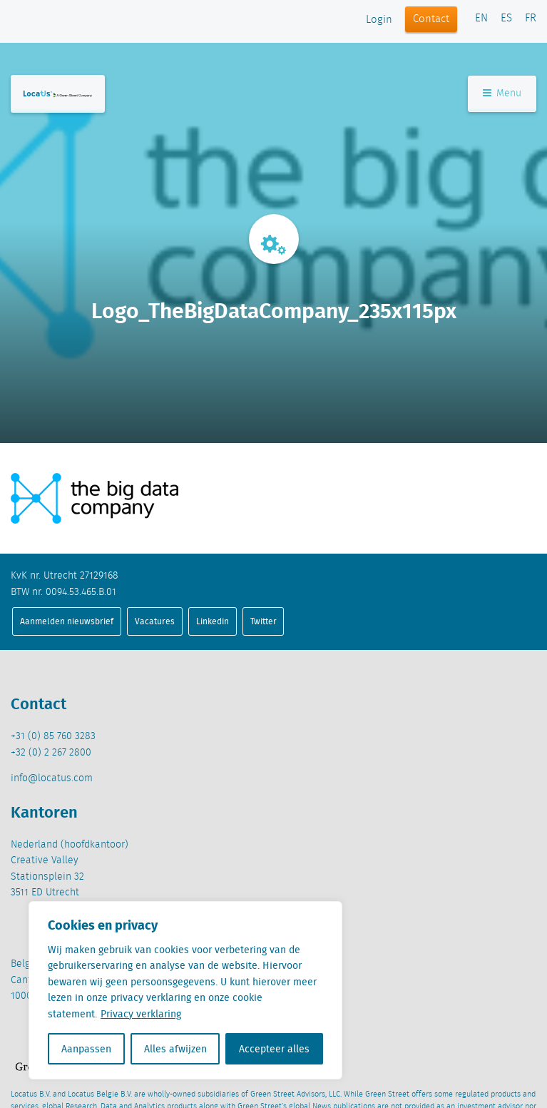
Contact (431, 19)
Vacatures (155, 621)
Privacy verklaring (141, 1014)
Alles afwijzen (175, 1049)
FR (530, 18)
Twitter (263, 621)
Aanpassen (86, 1049)
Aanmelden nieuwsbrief (66, 621)
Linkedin (212, 621)
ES (506, 18)
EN (481, 18)
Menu (502, 93)
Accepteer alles (274, 1049)
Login (379, 20)
